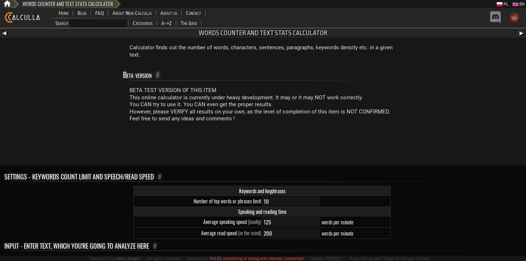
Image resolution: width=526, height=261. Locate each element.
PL (502, 4)
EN (519, 4)
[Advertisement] (263, 145)
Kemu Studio (128, 258)
